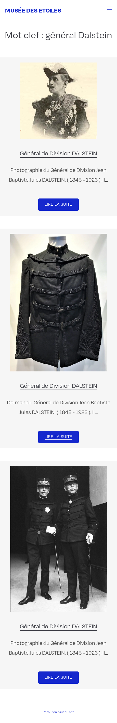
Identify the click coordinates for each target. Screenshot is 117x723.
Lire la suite (58, 204)
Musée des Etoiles (33, 10)
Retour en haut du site (58, 712)
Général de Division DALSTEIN (58, 153)
